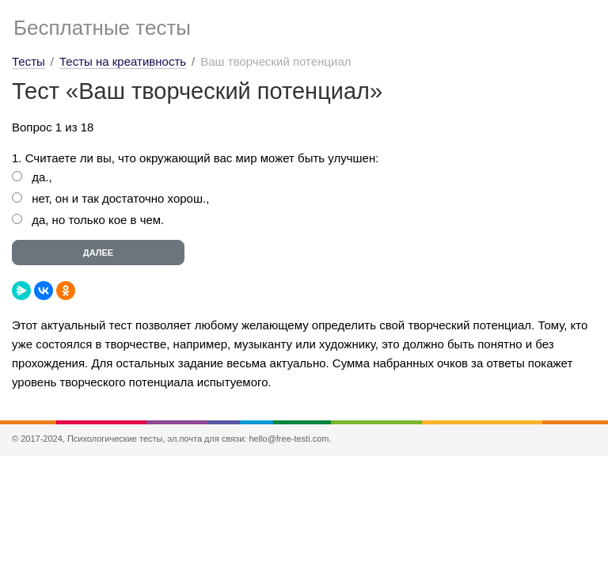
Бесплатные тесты (102, 28)
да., (41, 177)
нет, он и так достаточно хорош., (120, 198)
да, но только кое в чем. (98, 219)
